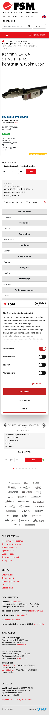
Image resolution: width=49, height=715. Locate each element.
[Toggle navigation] (7, 35)
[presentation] (5, 426)
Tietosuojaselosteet (10, 557)
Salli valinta (24, 400)
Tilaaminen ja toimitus (11, 544)
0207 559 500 (15, 601)
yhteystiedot (39, 624)
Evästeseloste (8, 554)
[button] (13, 468)
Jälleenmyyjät (32, 12)
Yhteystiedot (17, 12)
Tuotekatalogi (26, 16)
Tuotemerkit (9, 21)
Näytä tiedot (35, 383)
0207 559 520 (22, 644)
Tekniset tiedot (13, 202)
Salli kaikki (24, 392)
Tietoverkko (23, 41)
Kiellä (24, 409)
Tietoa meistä (8, 578)
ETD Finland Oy (8, 665)
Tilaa (31, 171)
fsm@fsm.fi (22, 615)
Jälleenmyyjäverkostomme (13, 541)
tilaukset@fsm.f (36, 611)
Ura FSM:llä (6, 584)
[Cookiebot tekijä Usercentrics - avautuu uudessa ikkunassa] (35, 304)
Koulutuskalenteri (9, 547)
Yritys (6, 12)
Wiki (15, 16)
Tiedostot (32, 202)
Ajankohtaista (8, 550)
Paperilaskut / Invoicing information (17, 699)
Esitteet (7, 16)
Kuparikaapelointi (9, 43)
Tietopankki (7, 560)
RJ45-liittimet (25, 43)
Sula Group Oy (8, 670)
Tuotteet (11, 41)
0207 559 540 (22, 658)
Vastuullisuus (7, 588)
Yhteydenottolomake (11, 619)
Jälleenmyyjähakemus (11, 581)
